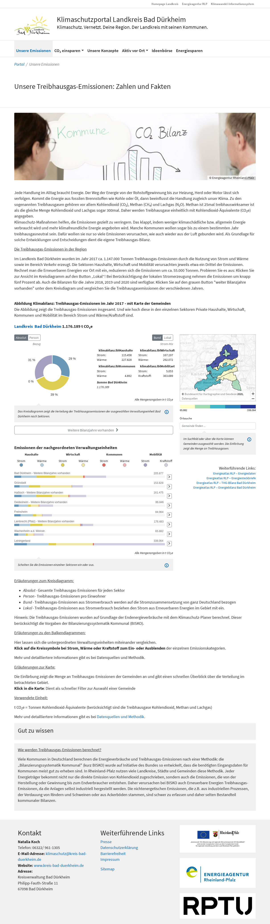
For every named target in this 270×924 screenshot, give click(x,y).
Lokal (167, 338)
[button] (69, 49)
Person (34, 338)
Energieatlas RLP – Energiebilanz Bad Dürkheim (224, 487)
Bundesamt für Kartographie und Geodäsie (211, 394)
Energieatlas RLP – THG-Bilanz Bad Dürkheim (226, 483)
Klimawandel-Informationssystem (232, 4)
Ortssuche (186, 418)
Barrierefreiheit (113, 853)
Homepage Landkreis (164, 4)
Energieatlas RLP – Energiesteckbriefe (231, 478)
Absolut (21, 338)
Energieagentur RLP (194, 4)
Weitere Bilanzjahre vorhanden (94, 430)
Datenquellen (190, 398)
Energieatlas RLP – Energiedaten (234, 473)
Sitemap (107, 869)
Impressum (110, 859)
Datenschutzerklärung (119, 847)
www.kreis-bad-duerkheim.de (59, 865)
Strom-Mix (166, 344)
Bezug (37, 344)
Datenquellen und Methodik (120, 716)
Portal (19, 64)
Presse (106, 841)
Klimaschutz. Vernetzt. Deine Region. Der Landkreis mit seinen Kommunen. (132, 27)
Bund (157, 338)
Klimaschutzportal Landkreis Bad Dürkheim (121, 19)
